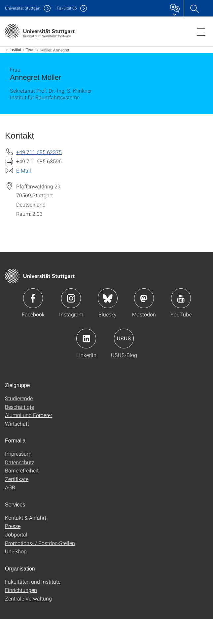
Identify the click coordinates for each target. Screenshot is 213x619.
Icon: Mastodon (144, 298)
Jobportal (16, 534)
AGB (10, 487)
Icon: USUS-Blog (124, 338)
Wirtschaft (17, 423)
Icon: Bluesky (108, 298)
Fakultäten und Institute (32, 581)
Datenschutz (19, 462)
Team (30, 50)
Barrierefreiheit (22, 470)
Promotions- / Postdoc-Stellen (40, 542)
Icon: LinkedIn (86, 338)
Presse (12, 525)
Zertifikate (16, 478)
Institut (15, 50)
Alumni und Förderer (28, 414)
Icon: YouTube (181, 298)
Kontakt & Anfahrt (25, 517)
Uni (23, 8)
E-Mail (23, 170)
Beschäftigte (19, 406)
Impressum (18, 453)
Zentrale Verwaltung (28, 598)
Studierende (19, 398)
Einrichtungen (21, 589)
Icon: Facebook (33, 298)
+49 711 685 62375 (39, 151)
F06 (67, 8)
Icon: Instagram (71, 298)
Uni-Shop (16, 551)
